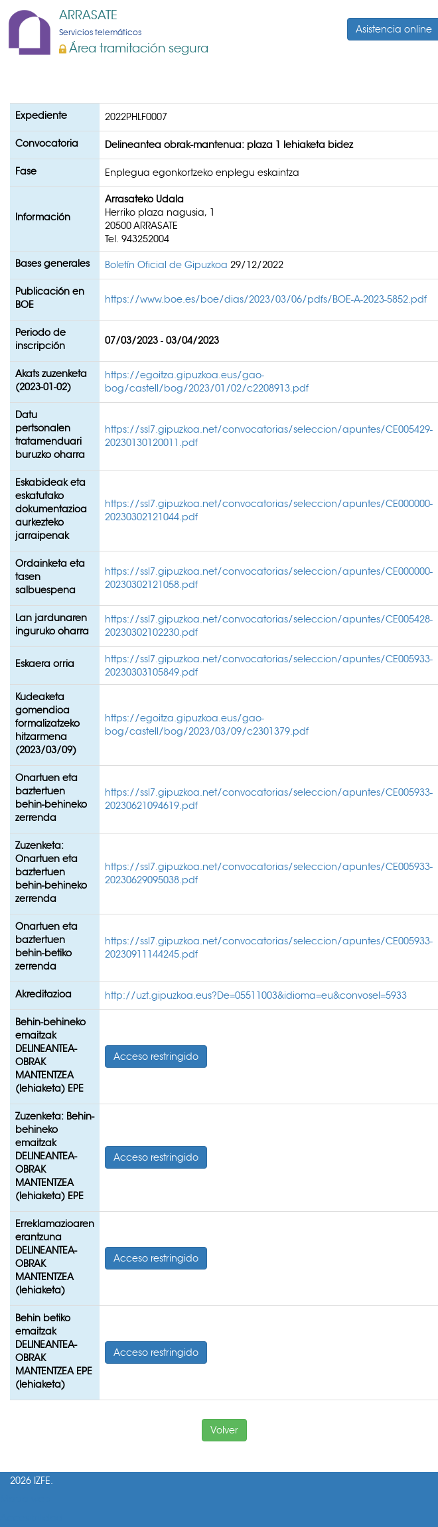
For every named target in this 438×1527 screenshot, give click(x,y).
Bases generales (52, 263)
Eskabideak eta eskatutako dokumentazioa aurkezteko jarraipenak (51, 509)
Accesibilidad (31, 1518)
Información (42, 217)
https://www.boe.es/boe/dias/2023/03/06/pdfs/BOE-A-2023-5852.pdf (266, 299)
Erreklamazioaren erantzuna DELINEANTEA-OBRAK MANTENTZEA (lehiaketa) (54, 1257)
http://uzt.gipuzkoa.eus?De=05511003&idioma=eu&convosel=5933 (256, 995)
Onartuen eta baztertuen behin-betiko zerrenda (46, 946)
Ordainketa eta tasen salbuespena (50, 576)
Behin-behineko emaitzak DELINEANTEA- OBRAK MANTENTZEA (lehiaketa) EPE (50, 1055)
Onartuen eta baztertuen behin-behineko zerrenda (51, 798)
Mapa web (25, 1499)
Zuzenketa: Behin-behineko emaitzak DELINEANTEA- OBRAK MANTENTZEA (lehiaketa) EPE (54, 1156)
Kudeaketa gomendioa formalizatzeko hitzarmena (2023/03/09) (47, 723)
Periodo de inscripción (40, 339)
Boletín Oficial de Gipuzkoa (167, 265)
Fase (25, 171)
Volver (224, 1430)
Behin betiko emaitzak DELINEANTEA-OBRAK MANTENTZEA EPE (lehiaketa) (53, 1351)
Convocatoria (46, 143)
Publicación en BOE (49, 298)
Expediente (41, 115)
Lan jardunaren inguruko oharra (52, 624)
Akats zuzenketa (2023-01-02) (51, 380)
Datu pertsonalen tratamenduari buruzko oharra (50, 435)
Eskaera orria (44, 664)
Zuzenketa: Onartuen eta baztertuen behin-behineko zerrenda (51, 872)
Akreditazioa (43, 994)
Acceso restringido (155, 1056)
